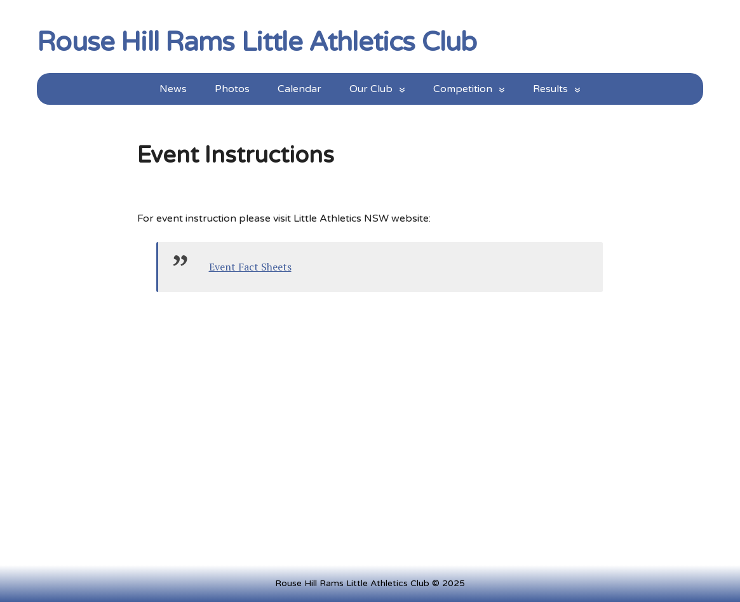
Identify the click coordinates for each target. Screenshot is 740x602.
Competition (462, 89)
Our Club (371, 89)
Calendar (299, 89)
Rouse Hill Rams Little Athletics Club (256, 40)
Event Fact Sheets (250, 267)
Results (550, 89)
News (173, 89)
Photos (232, 89)
